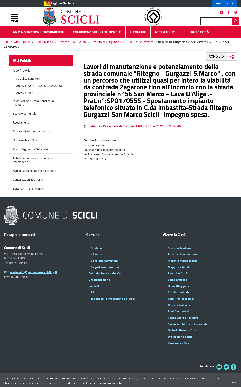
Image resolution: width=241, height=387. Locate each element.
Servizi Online (224, 3)
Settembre (146, 42)
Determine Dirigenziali (106, 42)
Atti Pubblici (22, 42)
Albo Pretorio (44, 42)
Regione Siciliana (62, 3)
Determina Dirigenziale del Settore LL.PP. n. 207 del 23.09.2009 (132, 126)
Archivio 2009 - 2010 (72, 42)
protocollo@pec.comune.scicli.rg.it (33, 272)
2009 (130, 42)
